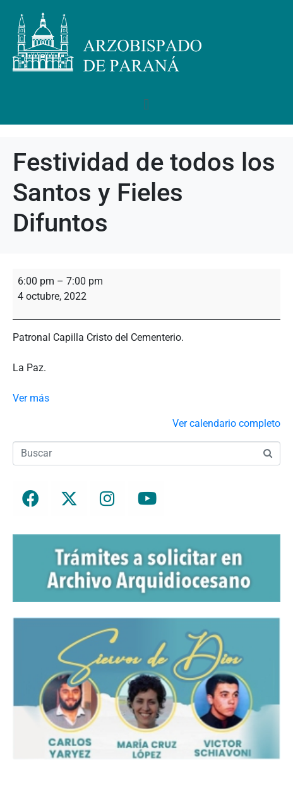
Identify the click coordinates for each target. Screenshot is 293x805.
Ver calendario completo (226, 423)
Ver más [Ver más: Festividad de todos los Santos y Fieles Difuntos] (31, 398)
